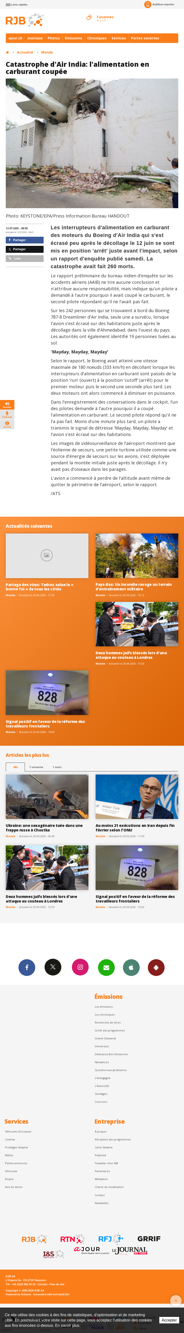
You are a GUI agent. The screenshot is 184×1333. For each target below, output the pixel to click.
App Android (156, 967)
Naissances (102, 1062)
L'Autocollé (102, 1085)
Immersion (102, 1046)
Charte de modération (109, 1186)
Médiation (101, 1179)
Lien (15, 258)
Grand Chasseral (105, 1038)
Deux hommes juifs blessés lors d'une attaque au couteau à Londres (131, 655)
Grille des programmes (110, 1030)
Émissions (73, 38)
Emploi (9, 1179)
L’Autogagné (102, 1077)
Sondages (101, 1093)
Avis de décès (13, 1186)
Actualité (25, 52)
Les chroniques (105, 1014)
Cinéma (10, 1139)
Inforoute (11, 1171)
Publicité (100, 1155)
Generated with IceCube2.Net (51, 1294)
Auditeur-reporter (159, 4)
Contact (100, 1195)
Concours (101, 1101)
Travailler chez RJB (106, 1163)
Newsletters (106, 967)
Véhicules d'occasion (18, 1131)
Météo (9, 1155)
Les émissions (104, 1006)
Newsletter (102, 1203)
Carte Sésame (104, 1147)
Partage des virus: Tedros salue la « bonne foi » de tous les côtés (39, 587)
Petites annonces (16, 1163)
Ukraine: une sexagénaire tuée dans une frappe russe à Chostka (44, 828)
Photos (54, 38)
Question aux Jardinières (110, 1070)
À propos (100, 1131)
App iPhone (131, 967)
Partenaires (102, 1171)
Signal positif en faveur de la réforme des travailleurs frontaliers (45, 724)
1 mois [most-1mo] (57, 767)
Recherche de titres (108, 1022)
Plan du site (57, 1284)
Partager (17, 240)
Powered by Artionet (18, 1294)
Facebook (26, 967)
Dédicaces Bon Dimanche (111, 1054)
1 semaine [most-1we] (36, 767)
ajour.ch (15, 38)
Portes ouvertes (145, 38)
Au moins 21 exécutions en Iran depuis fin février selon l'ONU (135, 828)
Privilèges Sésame (16, 1147)
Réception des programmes (113, 1139)
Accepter (169, 1320)
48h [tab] (15, 767)
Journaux (35, 38)
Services (119, 38)
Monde (47, 52)
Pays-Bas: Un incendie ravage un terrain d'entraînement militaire (134, 587)
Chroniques (97, 38)
